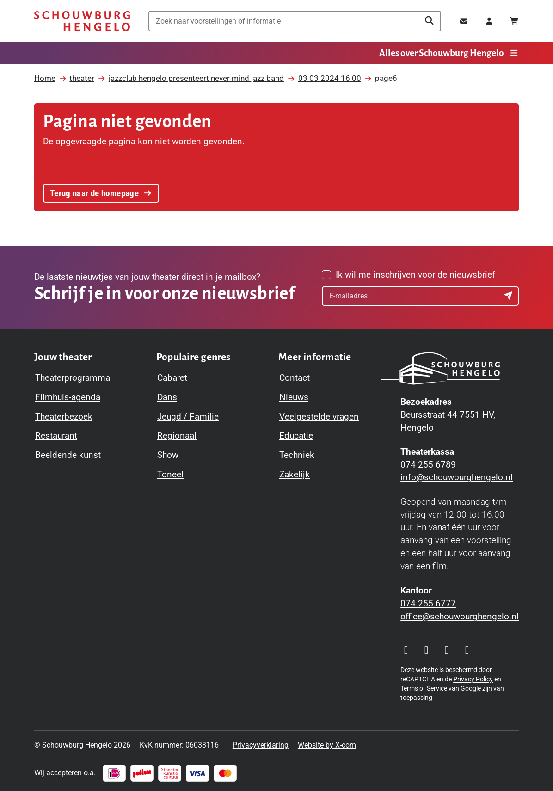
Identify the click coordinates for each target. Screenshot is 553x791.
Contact (294, 378)
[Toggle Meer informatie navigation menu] (314, 357)
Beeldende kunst (68, 455)
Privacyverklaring (261, 745)
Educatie (296, 436)
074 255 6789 (428, 465)
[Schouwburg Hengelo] (82, 21)
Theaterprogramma (72, 378)
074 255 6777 (428, 604)
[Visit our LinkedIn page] (467, 650)
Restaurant (56, 436)
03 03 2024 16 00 (329, 78)
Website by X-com (327, 745)
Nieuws (293, 397)
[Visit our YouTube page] (446, 650)
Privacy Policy (473, 679)
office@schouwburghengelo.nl (459, 617)
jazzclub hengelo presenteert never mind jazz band (196, 78)
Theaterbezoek (63, 417)
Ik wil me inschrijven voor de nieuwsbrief (415, 275)
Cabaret (172, 378)
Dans (167, 397)
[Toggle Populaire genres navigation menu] (193, 357)
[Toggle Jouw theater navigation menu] (63, 357)
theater (81, 78)
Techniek (296, 455)
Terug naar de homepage (101, 193)
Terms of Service (423, 688)
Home (44, 78)
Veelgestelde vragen (319, 417)
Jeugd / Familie (188, 417)
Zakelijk (294, 475)
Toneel (170, 475)
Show (167, 455)
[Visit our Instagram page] (406, 650)
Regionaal (177, 436)
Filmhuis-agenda (67, 397)
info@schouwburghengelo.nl (456, 477)
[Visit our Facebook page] (426, 650)
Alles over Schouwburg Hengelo (449, 53)
